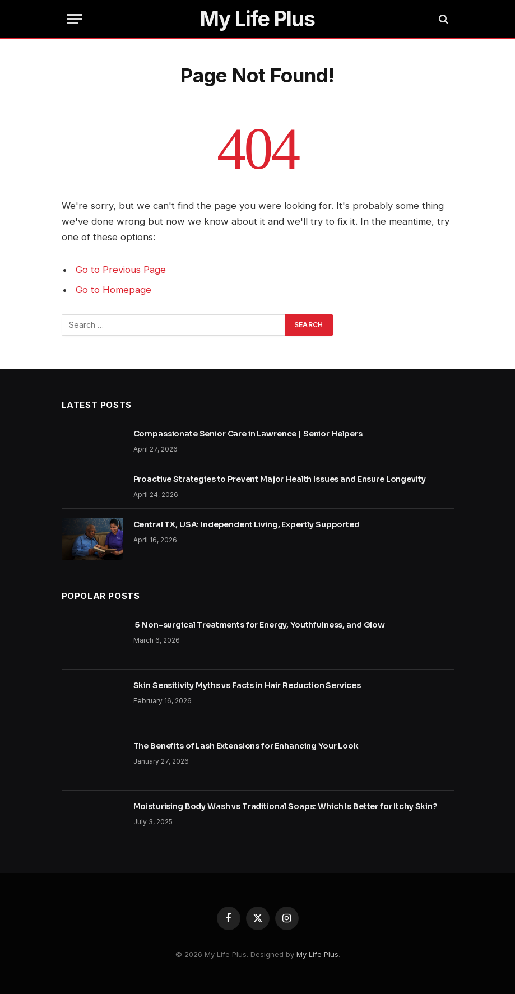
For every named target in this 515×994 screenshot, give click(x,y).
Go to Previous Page (121, 269)
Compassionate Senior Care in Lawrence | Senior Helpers (248, 434)
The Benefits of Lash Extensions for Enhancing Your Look (246, 746)
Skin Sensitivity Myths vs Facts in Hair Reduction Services (247, 685)
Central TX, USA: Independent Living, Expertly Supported (246, 524)
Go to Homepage (113, 289)
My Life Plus (317, 954)
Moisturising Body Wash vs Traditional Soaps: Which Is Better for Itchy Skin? (285, 806)
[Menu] (74, 18)
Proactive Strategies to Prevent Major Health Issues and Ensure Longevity (279, 479)
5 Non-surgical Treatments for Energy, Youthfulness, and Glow (260, 625)
